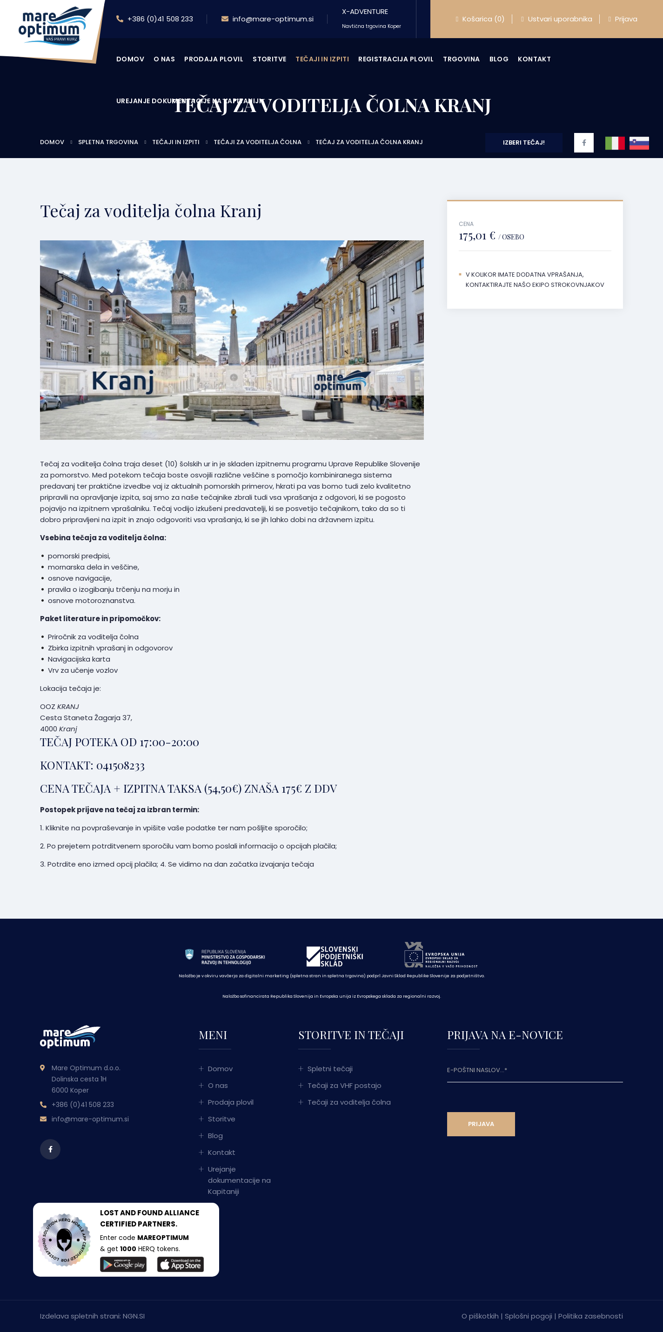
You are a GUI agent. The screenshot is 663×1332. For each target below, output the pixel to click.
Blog (499, 59)
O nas (164, 59)
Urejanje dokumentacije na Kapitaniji (188, 101)
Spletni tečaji (330, 1069)
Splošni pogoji (528, 1316)
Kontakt (534, 59)
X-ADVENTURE (371, 18)
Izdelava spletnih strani (80, 1316)
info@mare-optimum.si (267, 19)
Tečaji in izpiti (322, 59)
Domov (130, 59)
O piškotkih (480, 1316)
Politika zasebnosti (590, 1316)
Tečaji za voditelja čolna (349, 1102)
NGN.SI (134, 1316)
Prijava (623, 19)
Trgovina (461, 59)
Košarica (480, 19)
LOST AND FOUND (131, 1213)
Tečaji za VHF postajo (345, 1085)
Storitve (269, 59)
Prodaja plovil (213, 59)
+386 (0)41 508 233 (154, 19)
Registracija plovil (396, 59)
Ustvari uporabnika (556, 19)
